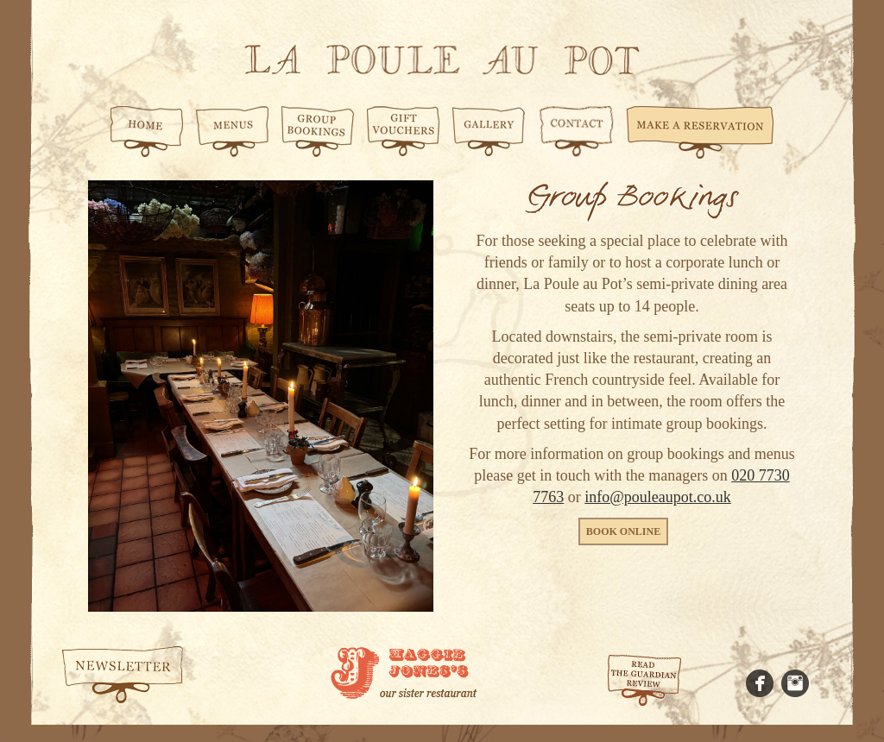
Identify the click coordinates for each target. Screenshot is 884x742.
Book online (623, 531)
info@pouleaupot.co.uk (657, 497)
